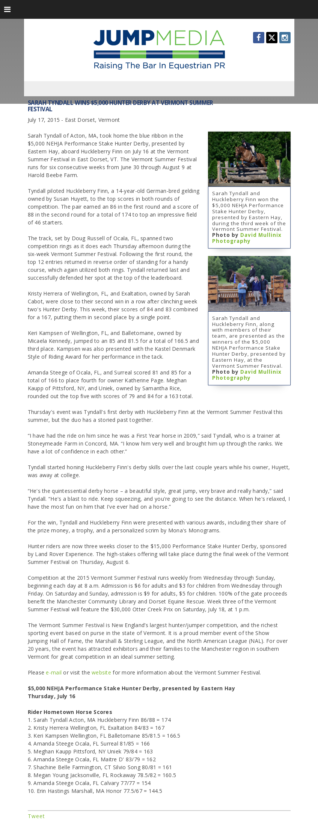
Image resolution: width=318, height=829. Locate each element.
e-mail (54, 672)
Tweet (36, 816)
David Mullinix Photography (247, 238)
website (102, 672)
